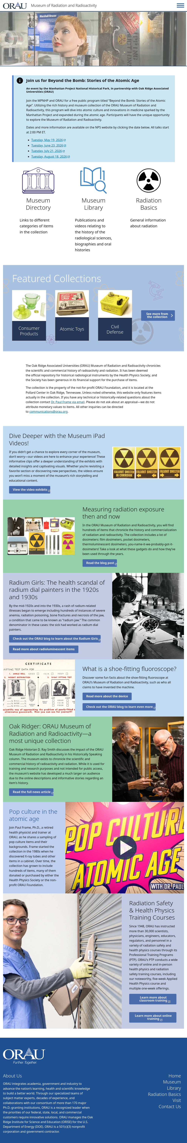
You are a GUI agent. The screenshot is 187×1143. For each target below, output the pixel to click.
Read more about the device (107, 696)
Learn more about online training (153, 1017)
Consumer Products (29, 330)
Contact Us (170, 1106)
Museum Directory (38, 203)
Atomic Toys (72, 329)
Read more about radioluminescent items (44, 649)
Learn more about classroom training (153, 998)
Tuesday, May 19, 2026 (47, 140)
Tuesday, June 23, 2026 (47, 145)
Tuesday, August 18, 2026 (49, 156)
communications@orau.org (48, 412)
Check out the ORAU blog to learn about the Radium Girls (55, 638)
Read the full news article (32, 792)
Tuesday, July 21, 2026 (46, 151)
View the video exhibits (30, 489)
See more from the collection (157, 315)
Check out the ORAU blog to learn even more (119, 707)
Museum (172, 1082)
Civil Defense (115, 329)
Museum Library (94, 203)
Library (174, 1088)
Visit (177, 1100)
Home (174, 1076)
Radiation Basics (149, 203)
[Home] (89, 5)
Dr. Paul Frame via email (67, 402)
